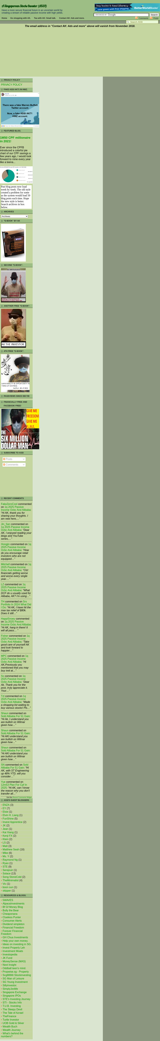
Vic (4, 883)
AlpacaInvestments (13, 903)
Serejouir (8, 870)
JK (4, 825)
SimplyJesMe (10, 988)
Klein (5, 839)
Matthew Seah (11, 849)
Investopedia (10, 954)
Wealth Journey (12, 1030)
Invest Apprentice (12, 822)
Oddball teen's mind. (14, 968)
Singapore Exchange (15, 992)
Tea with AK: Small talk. (45, 18)
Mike (5, 853)
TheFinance (9, 1016)
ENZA (6, 804)
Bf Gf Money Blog (13, 907)
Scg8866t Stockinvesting (17, 975)
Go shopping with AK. (20, 18)
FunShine (8, 818)
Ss (2, 676)
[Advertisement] (80, 52)
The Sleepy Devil (12, 1009)
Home (4, 18)
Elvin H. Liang (11, 815)
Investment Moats (13, 951)
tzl (2, 696)
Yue (3, 781)
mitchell (5, 564)
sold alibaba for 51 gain (15, 716)
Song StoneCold (12, 877)
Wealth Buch (10, 1026)
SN (3, 764)
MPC (4, 656)
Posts (155, 18)
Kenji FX (7, 835)
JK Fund (7, 958)
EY (4, 808)
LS (4, 842)
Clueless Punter (12, 917)
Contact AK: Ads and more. (71, 18)
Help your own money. (15, 940)
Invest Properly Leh (14, 947)
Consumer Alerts (12, 920)
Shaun (4, 713)
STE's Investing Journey (16, 999)
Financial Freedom (13, 927)
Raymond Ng (10, 859)
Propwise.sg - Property (16, 971)
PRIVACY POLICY (11, 84)
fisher (4, 635)
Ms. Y (6, 856)
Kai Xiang (8, 832)
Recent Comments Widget (22, 797)
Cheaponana (10, 913)
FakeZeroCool (9, 504)
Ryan (6, 863)
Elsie (5, 811)
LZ (2, 584)
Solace (6, 873)
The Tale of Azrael (13, 1012)
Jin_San (5, 524)
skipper (7, 890)
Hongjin (5, 544)
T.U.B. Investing (12, 1006)
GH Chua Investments (15, 937)
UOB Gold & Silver (13, 1023)
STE (5, 866)
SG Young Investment (15, 982)
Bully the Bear (11, 910)
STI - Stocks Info (12, 1002)
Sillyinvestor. (10, 985)
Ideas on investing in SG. (17, 944)
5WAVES (8, 900)
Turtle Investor (11, 1019)
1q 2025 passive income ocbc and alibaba (16, 508)
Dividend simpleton (13, 924)
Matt (5, 846)
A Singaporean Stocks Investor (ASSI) (24, 6)
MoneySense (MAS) (14, 961)
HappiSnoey (8, 618)
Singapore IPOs (12, 995)
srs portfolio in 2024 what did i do (16, 604)
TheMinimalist (11, 880)
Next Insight (9, 964)
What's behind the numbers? (12, 1035)
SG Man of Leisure (13, 978)
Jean (5, 829)
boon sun (8, 887)
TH (2, 601)
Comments (143, 18)
